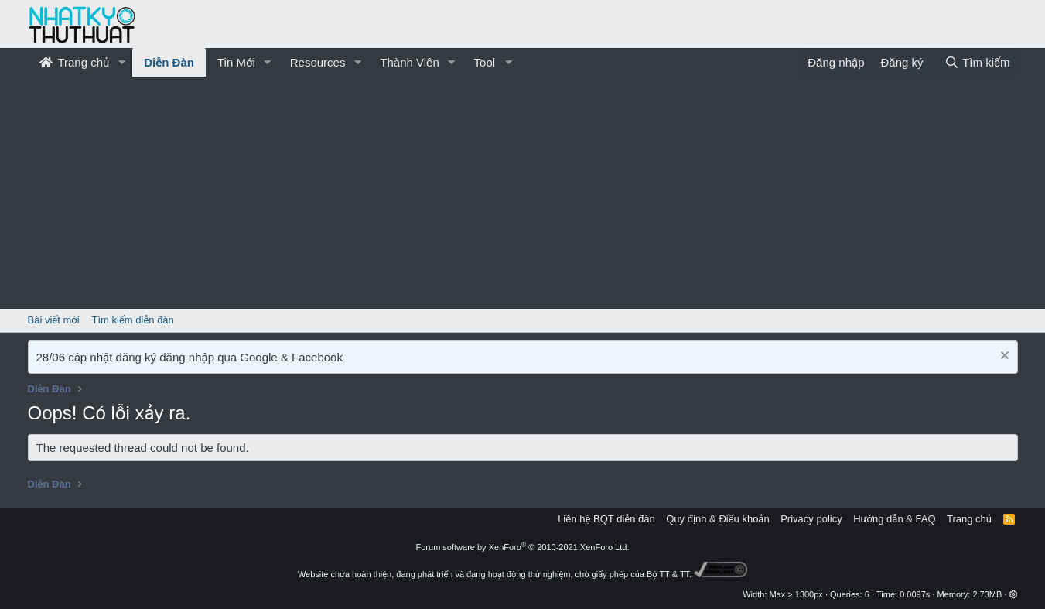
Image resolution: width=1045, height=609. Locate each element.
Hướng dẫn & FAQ (894, 519)
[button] (121, 62)
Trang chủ (74, 62)
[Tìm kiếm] (977, 62)
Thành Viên (409, 62)
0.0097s (915, 594)
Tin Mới (236, 62)
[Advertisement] (523, 192)
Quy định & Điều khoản (717, 519)
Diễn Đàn (169, 62)
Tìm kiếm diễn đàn (133, 320)
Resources (318, 62)
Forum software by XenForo (523, 547)
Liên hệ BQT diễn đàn (606, 519)
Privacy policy (811, 519)
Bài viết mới (54, 320)
